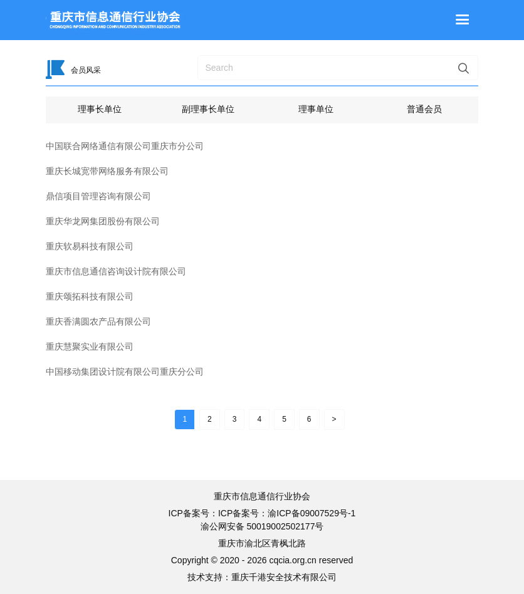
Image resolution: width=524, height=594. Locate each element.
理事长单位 (100, 109)
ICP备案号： (243, 513)
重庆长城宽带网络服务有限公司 (107, 171)
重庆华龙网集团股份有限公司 (103, 221)
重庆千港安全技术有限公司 (284, 577)
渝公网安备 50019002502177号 (262, 526)
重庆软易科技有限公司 (90, 246)
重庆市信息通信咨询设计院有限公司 (116, 271)
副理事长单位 (208, 109)
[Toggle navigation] (462, 20)
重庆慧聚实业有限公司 (90, 346)
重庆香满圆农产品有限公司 (98, 321)
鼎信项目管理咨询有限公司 (98, 196)
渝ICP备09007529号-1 (311, 513)
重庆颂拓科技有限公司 (90, 296)
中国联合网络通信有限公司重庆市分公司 (125, 146)
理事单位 (315, 109)
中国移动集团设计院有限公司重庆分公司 (125, 372)
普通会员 (424, 109)
